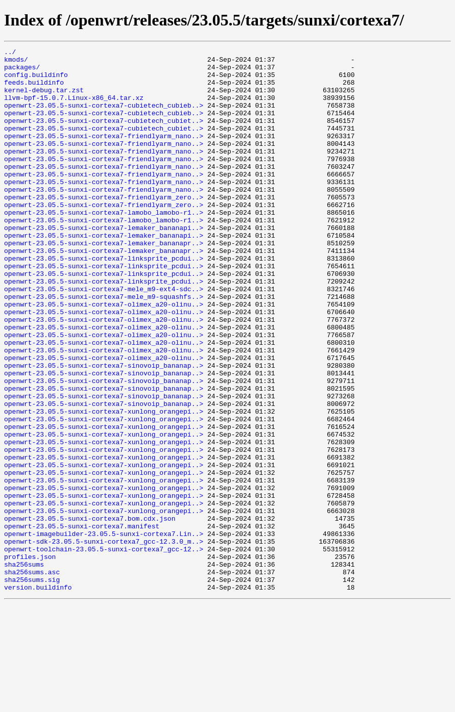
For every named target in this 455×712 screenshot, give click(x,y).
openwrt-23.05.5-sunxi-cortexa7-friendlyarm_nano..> (103, 154)
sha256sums (24, 668)
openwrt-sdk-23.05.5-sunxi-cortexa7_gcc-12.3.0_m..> (103, 640)
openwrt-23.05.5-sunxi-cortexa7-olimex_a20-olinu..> (103, 356)
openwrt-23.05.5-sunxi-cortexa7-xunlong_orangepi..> (103, 484)
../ (10, 53)
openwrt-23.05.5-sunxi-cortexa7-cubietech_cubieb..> (103, 117)
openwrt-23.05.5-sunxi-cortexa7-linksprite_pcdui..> (103, 301)
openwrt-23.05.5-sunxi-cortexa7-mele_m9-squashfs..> (103, 346)
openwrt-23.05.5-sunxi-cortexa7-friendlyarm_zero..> (103, 227)
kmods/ (16, 62)
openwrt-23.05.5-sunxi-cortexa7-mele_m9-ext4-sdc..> (103, 337)
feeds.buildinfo (34, 89)
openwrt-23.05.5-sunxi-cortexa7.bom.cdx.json (89, 613)
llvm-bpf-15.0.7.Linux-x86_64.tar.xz (73, 108)
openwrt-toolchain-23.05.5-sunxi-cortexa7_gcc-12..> (103, 649)
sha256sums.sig (32, 686)
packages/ (22, 71)
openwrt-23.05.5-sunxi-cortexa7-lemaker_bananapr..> (103, 282)
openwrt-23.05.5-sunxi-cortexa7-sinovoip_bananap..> (103, 429)
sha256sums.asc (32, 677)
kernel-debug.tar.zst (44, 99)
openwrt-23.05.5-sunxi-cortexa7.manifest (81, 622)
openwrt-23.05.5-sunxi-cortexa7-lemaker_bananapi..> (103, 264)
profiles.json (30, 659)
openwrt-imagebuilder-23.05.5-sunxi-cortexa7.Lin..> (103, 631)
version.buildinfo (38, 695)
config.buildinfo (36, 80)
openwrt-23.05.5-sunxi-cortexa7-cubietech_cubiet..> (103, 135)
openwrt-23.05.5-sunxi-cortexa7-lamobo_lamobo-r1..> (103, 245)
